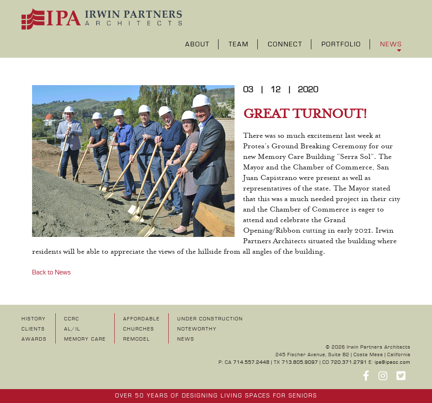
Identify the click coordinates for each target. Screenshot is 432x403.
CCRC (71, 319)
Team (239, 44)
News (391, 44)
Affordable (141, 319)
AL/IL (72, 329)
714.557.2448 (251, 362)
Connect (285, 44)
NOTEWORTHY (197, 329)
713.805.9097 (300, 362)
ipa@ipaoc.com (392, 362)
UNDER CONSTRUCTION (210, 319)
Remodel (136, 339)
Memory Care (85, 339)
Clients (33, 329)
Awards (34, 339)
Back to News (51, 272)
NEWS (185, 339)
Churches (138, 329)
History (34, 319)
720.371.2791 (349, 362)
